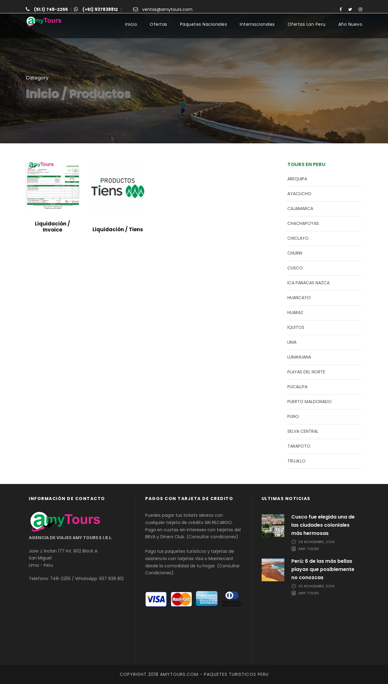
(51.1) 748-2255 (51, 9)
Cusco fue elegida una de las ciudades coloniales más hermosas (323, 525)
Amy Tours (308, 548)
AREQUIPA (297, 179)
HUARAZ (295, 312)
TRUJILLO (296, 461)
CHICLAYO (298, 238)
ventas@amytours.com (167, 9)
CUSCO (295, 268)
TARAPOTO (298, 446)
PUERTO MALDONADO (309, 402)
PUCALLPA (297, 387)
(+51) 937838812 (100, 9)
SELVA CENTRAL (302, 431)
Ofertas (158, 24)
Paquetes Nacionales (203, 24)
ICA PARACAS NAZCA (308, 283)
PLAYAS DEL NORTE (306, 372)
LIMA (291, 342)
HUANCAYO (299, 298)
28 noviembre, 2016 (316, 541)
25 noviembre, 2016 (316, 586)
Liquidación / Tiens (117, 229)
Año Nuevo (350, 24)
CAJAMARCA (300, 208)
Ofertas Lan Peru (307, 24)
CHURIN (294, 253)
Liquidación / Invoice (52, 226)
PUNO (293, 416)
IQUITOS (295, 327)
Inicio (131, 24)
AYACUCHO (299, 194)
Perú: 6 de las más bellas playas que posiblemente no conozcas (322, 569)
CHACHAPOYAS (303, 223)
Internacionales (257, 24)
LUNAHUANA (299, 357)
